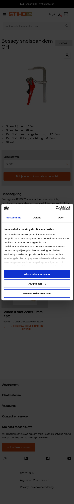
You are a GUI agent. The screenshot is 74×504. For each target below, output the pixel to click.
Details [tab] (37, 217)
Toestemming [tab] (13, 217)
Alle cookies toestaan (37, 274)
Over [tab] (61, 217)
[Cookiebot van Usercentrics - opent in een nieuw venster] (55, 208)
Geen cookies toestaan (37, 293)
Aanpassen (37, 283)
